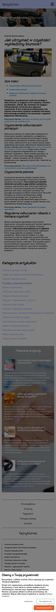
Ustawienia (28, 601)
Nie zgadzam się (45, 601)
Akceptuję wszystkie (44, 608)
